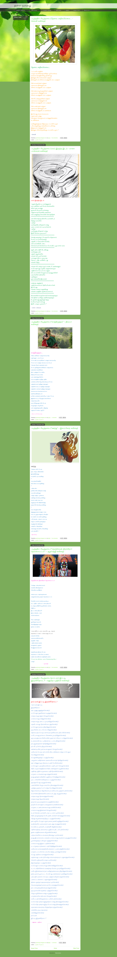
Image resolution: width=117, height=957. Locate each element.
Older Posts (76, 948)
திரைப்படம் (86, 10)
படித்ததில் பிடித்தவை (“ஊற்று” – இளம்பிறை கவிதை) (54, 428)
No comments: (55, 137)
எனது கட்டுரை (76, 10)
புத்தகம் (67, 10)
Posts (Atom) (58, 953)
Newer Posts (34, 948)
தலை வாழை (22, 5)
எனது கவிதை (34, 10)
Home (55, 948)
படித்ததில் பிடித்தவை (20, 10)
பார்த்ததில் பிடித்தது (47, 10)
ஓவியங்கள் (58, 10)
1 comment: (54, 417)
